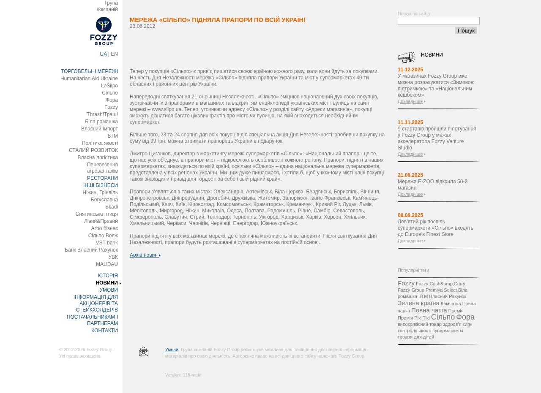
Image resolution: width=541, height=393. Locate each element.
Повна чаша (429, 310)
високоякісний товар (420, 324)
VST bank (107, 243)
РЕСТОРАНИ (102, 178)
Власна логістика (97, 157)
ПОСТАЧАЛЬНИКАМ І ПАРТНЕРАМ (92, 320)
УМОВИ (108, 290)
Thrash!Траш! (102, 114)
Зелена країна (419, 302)
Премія (456, 310)
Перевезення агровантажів (102, 168)
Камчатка (451, 303)
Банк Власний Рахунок (91, 250)
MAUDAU (107, 264)
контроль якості (414, 330)
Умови (171, 349)
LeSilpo (109, 86)
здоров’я (452, 324)
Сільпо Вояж (103, 236)
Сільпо (110, 93)
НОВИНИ (107, 283)
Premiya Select (441, 290)
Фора (112, 100)
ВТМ (112, 136)
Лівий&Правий (101, 221)
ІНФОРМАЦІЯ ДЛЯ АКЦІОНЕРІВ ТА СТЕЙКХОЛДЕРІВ (96, 303)
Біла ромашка (101, 122)
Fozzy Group (411, 290)
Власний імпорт (99, 129)
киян (468, 324)
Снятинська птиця (97, 214)
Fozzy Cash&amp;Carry (440, 283)
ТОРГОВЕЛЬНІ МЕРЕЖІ (89, 71)
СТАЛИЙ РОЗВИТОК (93, 150)
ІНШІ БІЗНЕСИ (100, 185)
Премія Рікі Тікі (414, 317)
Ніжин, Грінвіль (100, 192)
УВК (113, 257)
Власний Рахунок (447, 296)
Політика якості (100, 143)
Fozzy (111, 107)
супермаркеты (447, 330)
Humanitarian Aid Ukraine (89, 78)
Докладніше (410, 101)
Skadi (111, 207)
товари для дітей (416, 336)
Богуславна (104, 200)
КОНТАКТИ (104, 330)
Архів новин (145, 255)
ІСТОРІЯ (108, 276)
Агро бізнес (104, 228)
